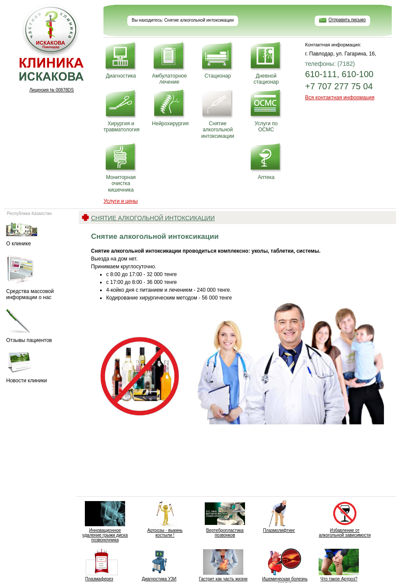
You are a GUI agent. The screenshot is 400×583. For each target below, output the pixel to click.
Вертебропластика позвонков (225, 518)
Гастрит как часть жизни (223, 564)
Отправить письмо (347, 19)
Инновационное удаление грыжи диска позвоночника (105, 521)
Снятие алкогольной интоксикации (153, 218)
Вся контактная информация (339, 97)
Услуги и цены (120, 201)
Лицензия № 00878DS (51, 90)
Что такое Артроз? (339, 564)
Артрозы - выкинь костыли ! (165, 518)
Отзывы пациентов (39, 326)
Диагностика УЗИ (159, 564)
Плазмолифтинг (279, 516)
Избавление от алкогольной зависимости (345, 518)
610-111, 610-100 (339, 74)
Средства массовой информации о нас (39, 277)
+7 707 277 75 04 (339, 86)
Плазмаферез (99, 564)
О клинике (39, 233)
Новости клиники (39, 368)
